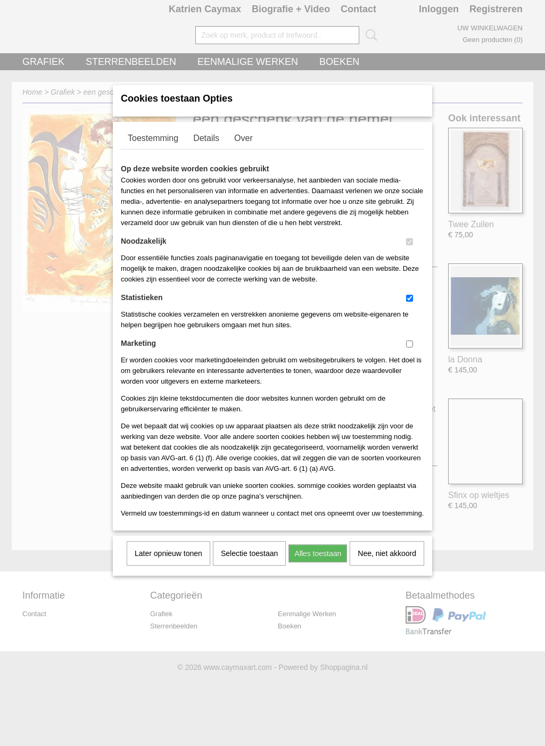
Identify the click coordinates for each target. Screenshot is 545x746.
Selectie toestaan (249, 567)
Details (206, 151)
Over (243, 151)
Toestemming (153, 151)
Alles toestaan (317, 567)
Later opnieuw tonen (168, 567)
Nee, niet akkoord (387, 567)
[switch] (409, 255)
